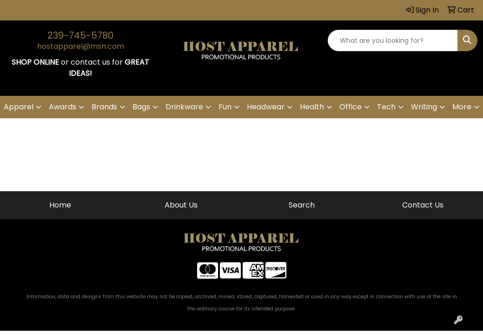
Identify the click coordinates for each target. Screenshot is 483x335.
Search (302, 205)
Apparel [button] (18, 106)
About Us (181, 205)
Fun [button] (225, 106)
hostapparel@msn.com (80, 46)
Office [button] (350, 106)
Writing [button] (424, 106)
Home (60, 205)
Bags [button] (141, 106)
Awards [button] (62, 106)
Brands (104, 106)
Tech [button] (386, 106)
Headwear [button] (266, 106)
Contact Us (422, 205)
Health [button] (312, 106)
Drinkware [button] (184, 106)
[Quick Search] (393, 40)
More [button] (461, 106)
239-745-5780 (80, 35)
